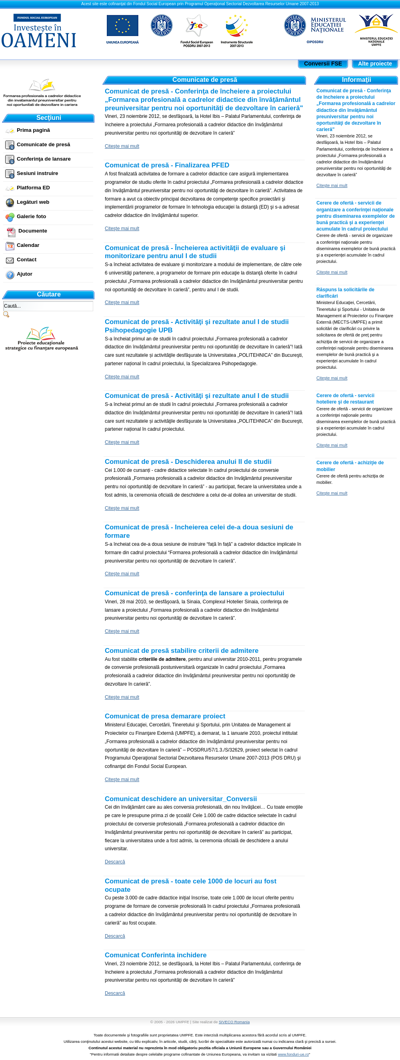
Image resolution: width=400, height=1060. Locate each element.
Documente (32, 231)
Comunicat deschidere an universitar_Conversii (181, 799)
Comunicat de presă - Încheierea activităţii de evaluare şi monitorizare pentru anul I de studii (195, 252)
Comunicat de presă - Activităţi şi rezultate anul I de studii (197, 396)
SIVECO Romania (234, 1022)
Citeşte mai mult (122, 146)
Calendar (28, 245)
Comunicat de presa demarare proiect (165, 716)
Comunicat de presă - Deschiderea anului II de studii (188, 461)
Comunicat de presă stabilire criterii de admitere (181, 650)
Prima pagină (33, 130)
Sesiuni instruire (37, 173)
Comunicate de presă (43, 144)
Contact (26, 260)
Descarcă (115, 862)
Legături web (33, 202)
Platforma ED (33, 188)
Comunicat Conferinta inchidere (156, 955)
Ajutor (24, 274)
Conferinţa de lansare (44, 159)
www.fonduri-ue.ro (293, 1054)
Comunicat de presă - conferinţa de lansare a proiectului (194, 593)
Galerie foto (31, 216)
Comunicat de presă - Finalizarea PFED (167, 165)
